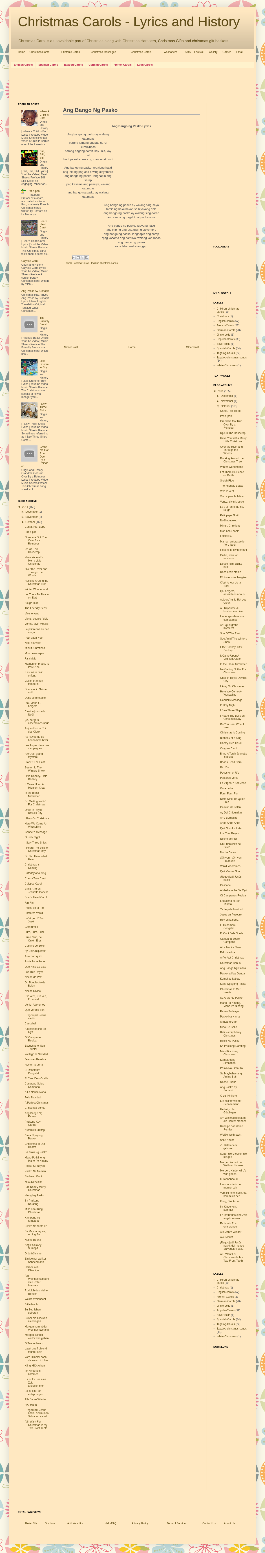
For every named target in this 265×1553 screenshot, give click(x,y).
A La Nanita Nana (35, 1092)
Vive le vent (32, 613)
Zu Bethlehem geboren (33, 1311)
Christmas (223, 316)
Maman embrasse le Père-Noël (37, 665)
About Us (229, 1523)
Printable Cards (70, 52)
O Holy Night (32, 837)
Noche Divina (33, 991)
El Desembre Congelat (32, 1071)
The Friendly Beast (44, 321)
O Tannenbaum (34, 1343)
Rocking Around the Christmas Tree (36, 582)
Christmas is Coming (32, 866)
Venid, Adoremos (35, 1004)
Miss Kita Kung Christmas (34, 1211)
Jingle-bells (223, 334)
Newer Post (71, 347)
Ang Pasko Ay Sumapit (35, 291)
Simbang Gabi (33, 1176)
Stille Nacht (31, 1304)
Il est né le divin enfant (34, 674)
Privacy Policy (140, 1523)
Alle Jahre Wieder (35, 1399)
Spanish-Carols (226, 348)
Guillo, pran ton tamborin (34, 682)
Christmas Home (39, 52)
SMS (188, 52)
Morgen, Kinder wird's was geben (37, 1336)
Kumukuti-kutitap (35, 1130)
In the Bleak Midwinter (32, 794)
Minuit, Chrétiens (35, 648)
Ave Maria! (31, 1404)
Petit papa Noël (34, 637)
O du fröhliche (33, 1253)
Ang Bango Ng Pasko (33, 1115)
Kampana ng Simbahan (32, 1219)
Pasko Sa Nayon (35, 1165)
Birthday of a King (35, 873)
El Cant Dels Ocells (36, 1078)
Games (227, 52)
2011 (25, 507)
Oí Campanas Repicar (33, 1039)
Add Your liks (75, 1523)
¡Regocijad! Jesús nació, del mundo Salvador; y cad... (37, 1413)
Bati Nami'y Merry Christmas (35, 1188)
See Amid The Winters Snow (35, 769)
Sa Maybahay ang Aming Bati (35, 1233)
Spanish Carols (48, 64)
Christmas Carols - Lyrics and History (129, 21)
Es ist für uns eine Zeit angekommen (233, 1216)
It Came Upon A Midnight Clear (35, 786)
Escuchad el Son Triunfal (35, 1047)
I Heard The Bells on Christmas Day (37, 849)
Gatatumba (31, 926)
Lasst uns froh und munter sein (36, 1350)
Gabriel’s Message (36, 832)
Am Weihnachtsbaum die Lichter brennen (37, 1280)
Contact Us (209, 1523)
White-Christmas (227, 365)
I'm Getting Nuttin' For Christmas (35, 803)
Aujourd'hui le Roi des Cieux (35, 730)
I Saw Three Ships (43, 407)
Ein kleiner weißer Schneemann (35, 1260)
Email (239, 52)
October (30, 522)
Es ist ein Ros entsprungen (34, 1392)
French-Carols (225, 325)
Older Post (192, 347)
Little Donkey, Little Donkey (36, 777)
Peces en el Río (34, 907)
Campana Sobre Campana (34, 1085)
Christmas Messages (103, 52)
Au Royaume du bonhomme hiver (36, 738)
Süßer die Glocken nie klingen (36, 1320)
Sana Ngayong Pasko (33, 1137)
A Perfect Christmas (37, 1102)
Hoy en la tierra (34, 1064)
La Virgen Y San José (233, 783)
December (32, 511)
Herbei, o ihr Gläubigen (32, 1269)
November (32, 516)
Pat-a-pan (34, 191)
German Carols (98, 64)
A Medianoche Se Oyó (233, 890)
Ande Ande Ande (35, 961)
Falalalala (30, 658)
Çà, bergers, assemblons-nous (37, 721)
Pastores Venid (34, 913)
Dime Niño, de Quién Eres (33, 939)
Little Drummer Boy (44, 364)
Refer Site (31, 1523)
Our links (50, 1523)
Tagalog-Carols (81, 263)
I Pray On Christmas (37, 818)
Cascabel (30, 1023)
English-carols (225, 321)
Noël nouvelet (33, 642)
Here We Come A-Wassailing (35, 825)
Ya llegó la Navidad (36, 1054)
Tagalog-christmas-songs (104, 263)
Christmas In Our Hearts (35, 1145)
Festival (198, 52)
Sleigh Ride (31, 603)
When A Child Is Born (44, 114)
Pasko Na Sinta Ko (36, 1226)
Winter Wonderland (36, 589)
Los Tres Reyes (34, 972)
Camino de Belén (35, 945)
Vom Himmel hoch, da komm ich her (36, 1359)
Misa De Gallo (33, 1181)
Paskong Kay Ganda (33, 1123)
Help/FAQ (111, 1523)
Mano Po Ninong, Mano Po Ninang (36, 1159)
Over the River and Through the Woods (36, 572)
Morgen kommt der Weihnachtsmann (37, 1328)
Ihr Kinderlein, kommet (33, 1372)
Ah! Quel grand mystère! (34, 755)
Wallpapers (170, 52)
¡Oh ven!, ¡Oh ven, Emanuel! (36, 998)
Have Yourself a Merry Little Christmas (34, 561)
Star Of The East (35, 762)
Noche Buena (33, 1239)
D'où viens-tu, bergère (33, 704)
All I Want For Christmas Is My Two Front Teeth (36, 1425)
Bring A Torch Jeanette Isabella (37, 890)
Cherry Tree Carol (35, 878)
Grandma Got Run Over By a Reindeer (36, 540)
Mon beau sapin (34, 653)
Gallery (213, 52)
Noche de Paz (33, 977)
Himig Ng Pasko (34, 1195)
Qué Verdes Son (34, 1009)
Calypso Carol (29, 260)
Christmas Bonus (35, 1107)
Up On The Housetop (32, 550)
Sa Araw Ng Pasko (36, 1152)
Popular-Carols (226, 339)
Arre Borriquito (33, 956)
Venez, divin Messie (37, 623)
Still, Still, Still (42, 154)
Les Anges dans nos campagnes (37, 747)
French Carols (122, 64)
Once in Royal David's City (33, 811)
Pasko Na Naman (35, 1171)
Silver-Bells (223, 343)
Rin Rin (29, 902)
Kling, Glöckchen (35, 1365)
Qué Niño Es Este (35, 966)
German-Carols (226, 330)
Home (21, 52)
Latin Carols (145, 64)
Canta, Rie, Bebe (35, 526)
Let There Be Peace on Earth (37, 596)
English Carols (23, 64)
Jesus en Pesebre (35, 1059)
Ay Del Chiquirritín (35, 950)
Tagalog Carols (73, 64)
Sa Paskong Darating (32, 1202)
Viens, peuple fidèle (36, 618)
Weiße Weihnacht (35, 1299)
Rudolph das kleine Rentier (36, 1292)
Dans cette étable (35, 697)
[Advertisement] (99, 85)
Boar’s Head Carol (43, 224)
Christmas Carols (141, 52)
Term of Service (176, 1523)
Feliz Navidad (33, 1097)
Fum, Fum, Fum (34, 932)
